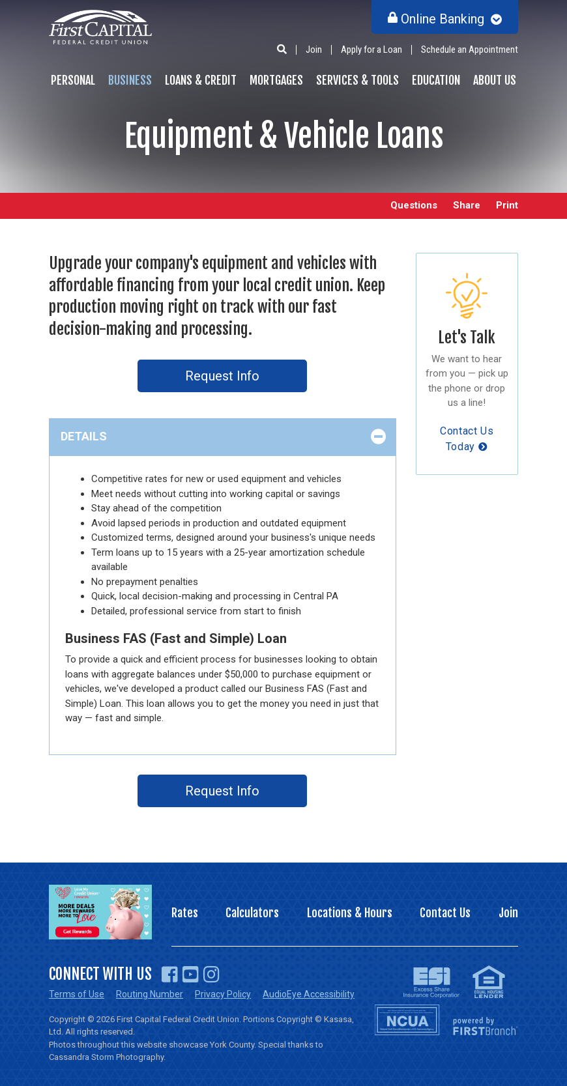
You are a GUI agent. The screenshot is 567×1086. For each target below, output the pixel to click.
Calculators (252, 913)
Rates (184, 913)
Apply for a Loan (371, 49)
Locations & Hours (349, 913)
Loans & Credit (201, 80)
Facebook (170, 974)
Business (130, 80)
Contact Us (445, 913)
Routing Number (149, 994)
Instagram (211, 974)
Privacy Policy (223, 994)
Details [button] (84, 436)
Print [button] (507, 205)
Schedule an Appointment (469, 49)
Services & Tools (357, 80)
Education (436, 80)
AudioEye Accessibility (309, 994)
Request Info (222, 376)
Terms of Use (76, 994)
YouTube (190, 974)
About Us (494, 80)
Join (314, 49)
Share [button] (466, 205)
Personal (73, 80)
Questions (413, 205)
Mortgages (276, 80)
